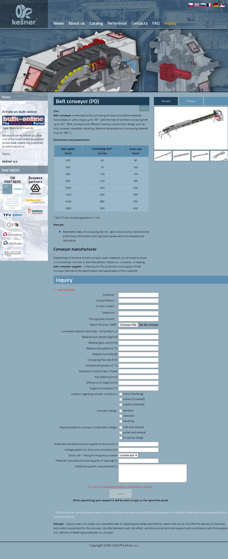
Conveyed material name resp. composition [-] (89, 331)
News (59, 23)
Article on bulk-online (19, 111)
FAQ (156, 23)
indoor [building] (133, 394)
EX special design (133, 437)
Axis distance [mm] (106, 377)
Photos (191, 101)
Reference (117, 23)
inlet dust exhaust (133, 427)
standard (128, 410)
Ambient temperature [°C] (101, 365)
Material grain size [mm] (102, 342)
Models (166, 101)
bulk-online (18, 143)
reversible (128, 415)
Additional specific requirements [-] (96, 466)
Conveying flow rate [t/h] (102, 360)
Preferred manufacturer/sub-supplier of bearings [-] (86, 460)
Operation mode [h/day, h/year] (98, 371)
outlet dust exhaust (134, 432)
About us (76, 23)
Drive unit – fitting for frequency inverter (93, 455)
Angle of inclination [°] (103, 388)
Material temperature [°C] (101, 348)
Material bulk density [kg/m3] (99, 337)
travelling (128, 421)
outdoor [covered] (134, 399)
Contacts (139, 23)
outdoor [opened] (133, 404)
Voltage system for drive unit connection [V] (91, 449)
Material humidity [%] (104, 354)
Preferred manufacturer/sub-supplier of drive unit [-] (85, 444)
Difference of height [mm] (101, 382)
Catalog (96, 23)
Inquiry (144, 108)
